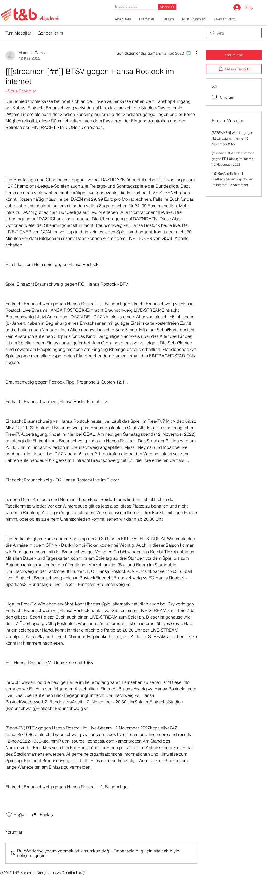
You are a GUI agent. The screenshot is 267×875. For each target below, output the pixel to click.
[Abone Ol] (167, 7)
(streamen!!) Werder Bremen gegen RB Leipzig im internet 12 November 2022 (233, 158)
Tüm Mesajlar (18, 33)
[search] (234, 33)
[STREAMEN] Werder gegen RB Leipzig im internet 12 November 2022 (232, 138)
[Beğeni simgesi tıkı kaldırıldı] (9, 814)
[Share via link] (42, 814)
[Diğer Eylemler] (194, 53)
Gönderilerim (50, 33)
